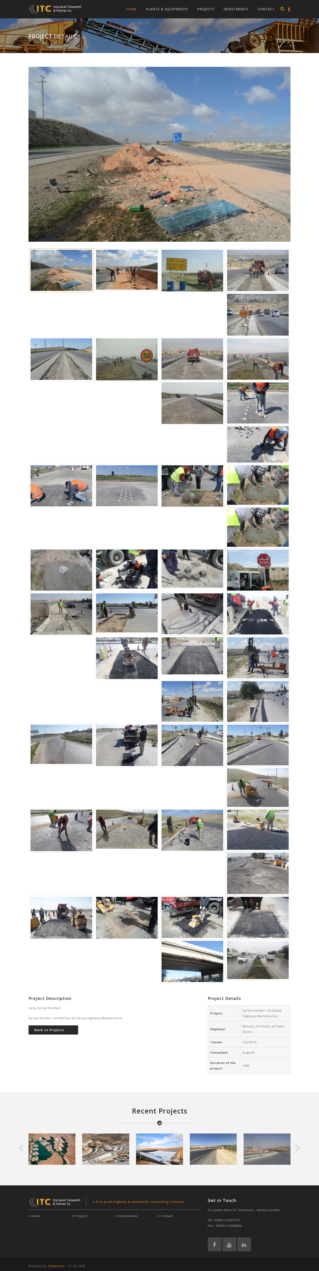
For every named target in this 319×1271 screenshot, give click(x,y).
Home (131, 9)
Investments (236, 9)
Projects (205, 9)
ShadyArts (56, 1266)
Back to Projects (49, 1030)
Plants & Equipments (167, 9)
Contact (266, 9)
